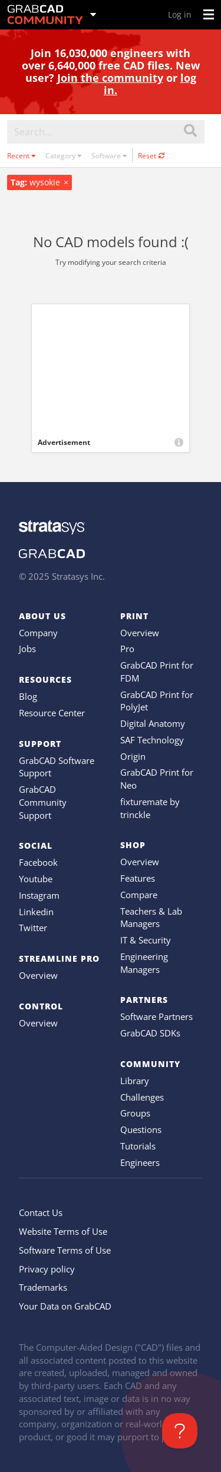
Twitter (33, 927)
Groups (135, 1113)
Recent (21, 156)
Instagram (39, 895)
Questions (140, 1129)
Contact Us (40, 1212)
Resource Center (52, 713)
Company (38, 633)
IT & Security (145, 940)
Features (137, 878)
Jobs (27, 648)
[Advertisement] (110, 368)
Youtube (35, 879)
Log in (180, 14)
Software (109, 156)
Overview (38, 975)
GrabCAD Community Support (43, 802)
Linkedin (36, 912)
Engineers (140, 1162)
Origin (133, 756)
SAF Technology (152, 740)
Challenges (142, 1097)
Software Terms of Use (65, 1250)
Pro (127, 648)
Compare (138, 895)
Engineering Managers (144, 963)
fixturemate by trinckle (150, 808)
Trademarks (43, 1287)
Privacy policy (47, 1269)
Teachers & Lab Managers (151, 917)
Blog (28, 696)
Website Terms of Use (63, 1231)
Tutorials (138, 1146)
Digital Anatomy (152, 723)
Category (63, 156)
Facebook (38, 862)
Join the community (110, 78)
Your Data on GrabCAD (65, 1306)
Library (134, 1080)
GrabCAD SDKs (150, 1033)
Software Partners (156, 1016)
